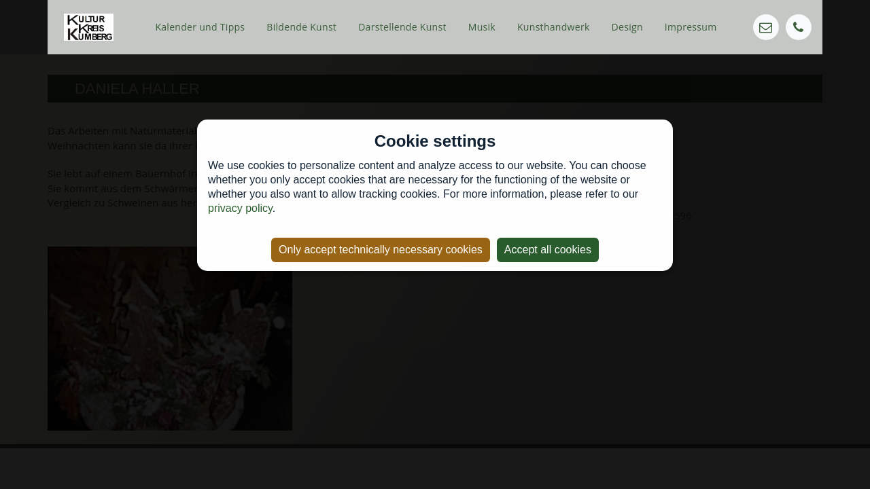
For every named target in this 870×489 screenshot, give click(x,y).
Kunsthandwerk (553, 26)
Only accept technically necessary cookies (381, 249)
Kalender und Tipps (200, 26)
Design (627, 26)
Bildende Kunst (301, 26)
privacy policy (240, 208)
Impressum (691, 26)
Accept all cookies (547, 249)
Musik (481, 26)
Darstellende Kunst (402, 26)
